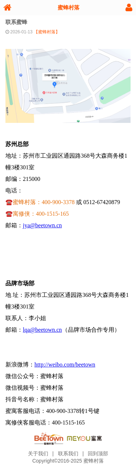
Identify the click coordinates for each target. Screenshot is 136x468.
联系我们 (68, 453)
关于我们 (38, 453)
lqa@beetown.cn (42, 330)
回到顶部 (98, 453)
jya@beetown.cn (42, 225)
